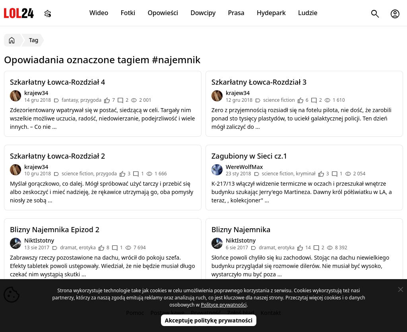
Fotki (128, 12)
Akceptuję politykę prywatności (209, 320)
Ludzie (307, 12)
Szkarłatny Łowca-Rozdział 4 (57, 82)
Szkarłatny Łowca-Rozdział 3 (258, 82)
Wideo (98, 12)
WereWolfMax (244, 167)
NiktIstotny (39, 240)
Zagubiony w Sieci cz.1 (249, 156)
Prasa (236, 12)
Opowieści (163, 12)
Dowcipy (202, 12)
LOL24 (19, 13)
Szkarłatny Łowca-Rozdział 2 (57, 156)
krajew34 (36, 93)
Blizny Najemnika (241, 229)
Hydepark (271, 12)
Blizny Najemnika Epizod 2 (54, 229)
